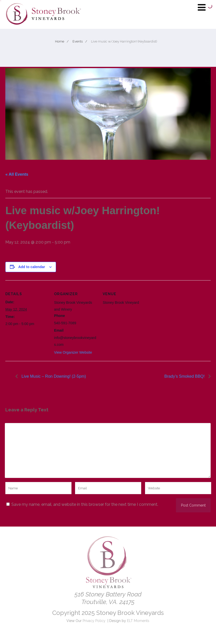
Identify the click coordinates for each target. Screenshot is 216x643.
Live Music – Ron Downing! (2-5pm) (53, 376)
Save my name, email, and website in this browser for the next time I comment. (84, 504)
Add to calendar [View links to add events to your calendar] (31, 267)
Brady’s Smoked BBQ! (185, 376)
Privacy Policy (94, 621)
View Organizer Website (73, 352)
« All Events (16, 174)
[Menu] (202, 7)
